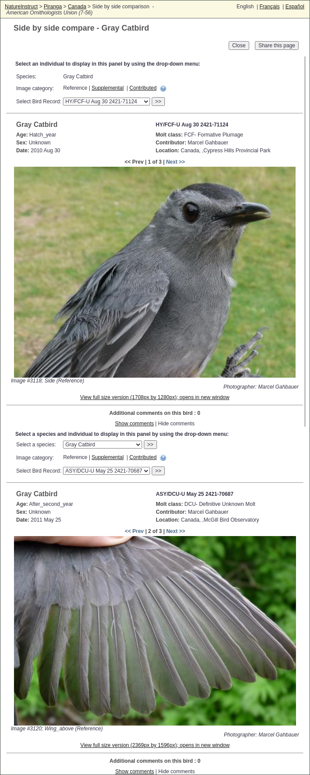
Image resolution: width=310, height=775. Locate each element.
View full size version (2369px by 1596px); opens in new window (155, 745)
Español (295, 7)
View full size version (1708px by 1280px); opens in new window (154, 397)
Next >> (175, 162)
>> (158, 101)
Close (239, 45)
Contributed (143, 88)
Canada (77, 7)
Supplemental (108, 88)
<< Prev (134, 531)
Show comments (134, 424)
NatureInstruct (21, 7)
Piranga (53, 7)
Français (269, 7)
